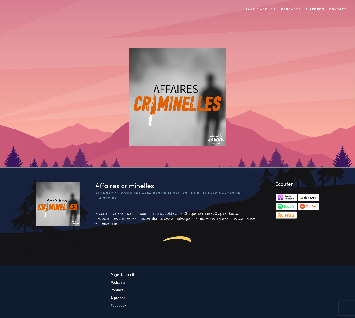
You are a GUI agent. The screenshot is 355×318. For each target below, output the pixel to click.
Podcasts (291, 9)
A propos (315, 9)
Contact (338, 9)
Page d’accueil (261, 9)
